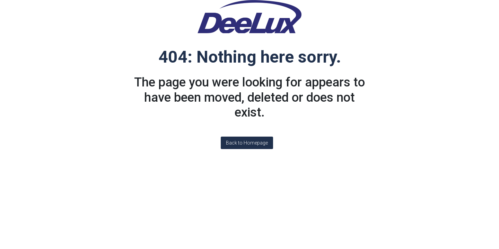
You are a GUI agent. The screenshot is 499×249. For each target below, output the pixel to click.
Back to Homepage (247, 143)
